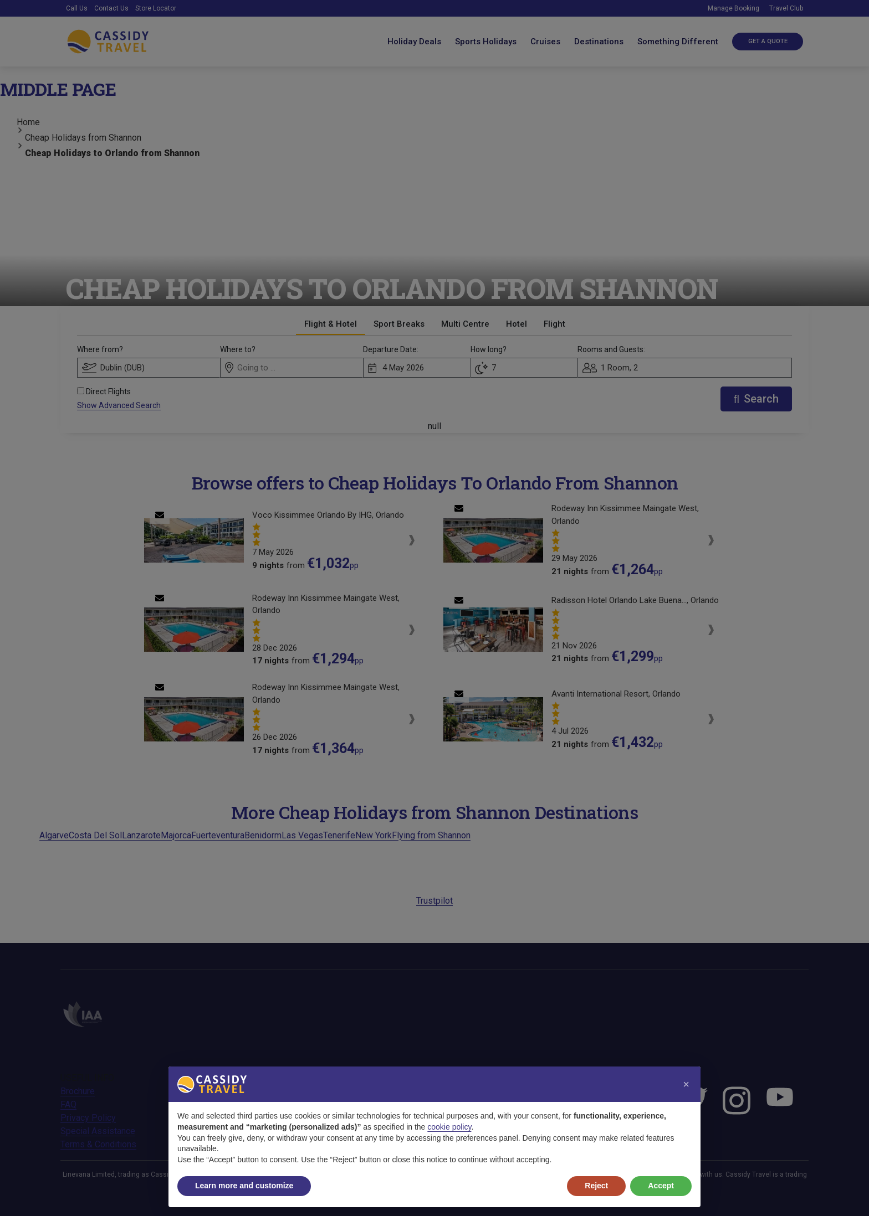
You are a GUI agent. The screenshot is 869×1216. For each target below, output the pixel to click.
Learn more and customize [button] (244, 1185)
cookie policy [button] (449, 1126)
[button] (686, 1084)
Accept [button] (661, 1185)
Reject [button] (596, 1185)
